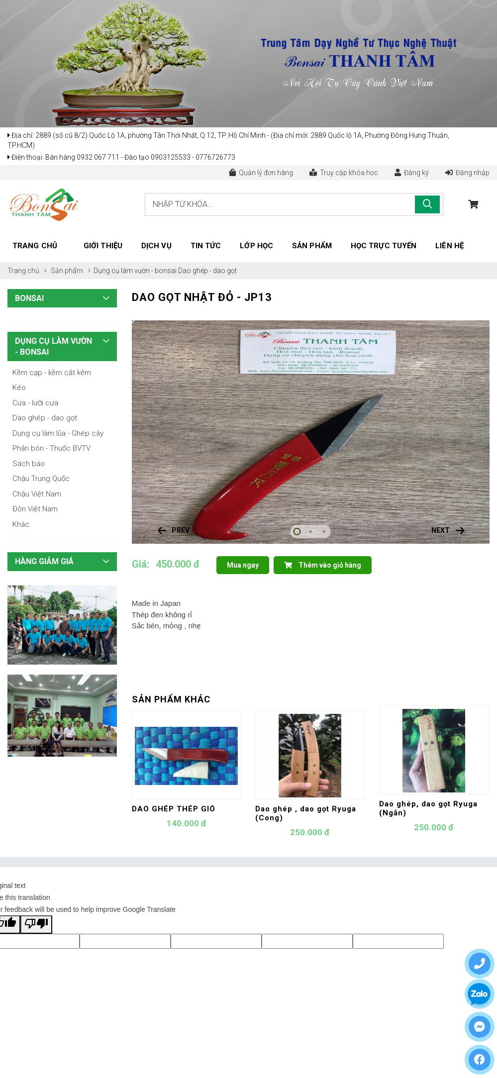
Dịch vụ (156, 245)
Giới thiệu (103, 245)
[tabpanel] (311, 432)
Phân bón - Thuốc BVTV (51, 448)
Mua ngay (243, 565)
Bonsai (29, 298)
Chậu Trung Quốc (41, 478)
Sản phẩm (312, 245)
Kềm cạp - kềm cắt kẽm (51, 372)
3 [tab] (324, 531)
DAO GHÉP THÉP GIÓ (173, 808)
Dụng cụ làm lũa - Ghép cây (57, 433)
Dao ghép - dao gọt (207, 271)
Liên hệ (449, 245)
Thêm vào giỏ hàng (322, 565)
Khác (20, 524)
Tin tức (206, 245)
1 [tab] (297, 531)
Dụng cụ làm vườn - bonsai (136, 271)
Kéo (19, 387)
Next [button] (440, 530)
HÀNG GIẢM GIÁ (44, 561)
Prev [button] (181, 530)
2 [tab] (310, 531)
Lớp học (256, 245)
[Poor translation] (36, 924)
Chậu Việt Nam (36, 494)
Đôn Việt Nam (35, 508)
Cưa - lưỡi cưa (35, 402)
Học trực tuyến (383, 245)
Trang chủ (34, 245)
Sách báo (28, 463)
